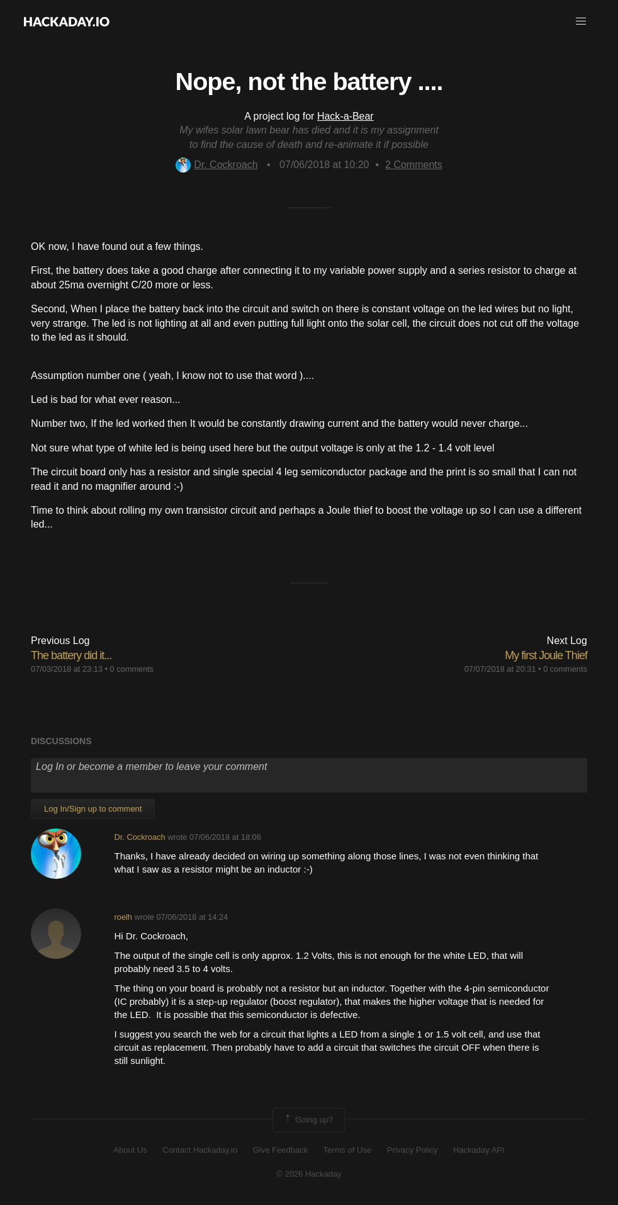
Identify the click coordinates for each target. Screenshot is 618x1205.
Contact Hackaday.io (199, 1150)
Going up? (308, 1120)
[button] (580, 21)
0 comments (132, 669)
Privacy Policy (412, 1150)
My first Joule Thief (546, 655)
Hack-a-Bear (345, 116)
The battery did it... (71, 655)
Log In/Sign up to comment (93, 808)
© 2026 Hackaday (309, 1174)
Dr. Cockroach (216, 164)
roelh (123, 917)
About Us (130, 1150)
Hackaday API (479, 1150)
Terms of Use (347, 1150)
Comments (413, 164)
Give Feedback (280, 1150)
